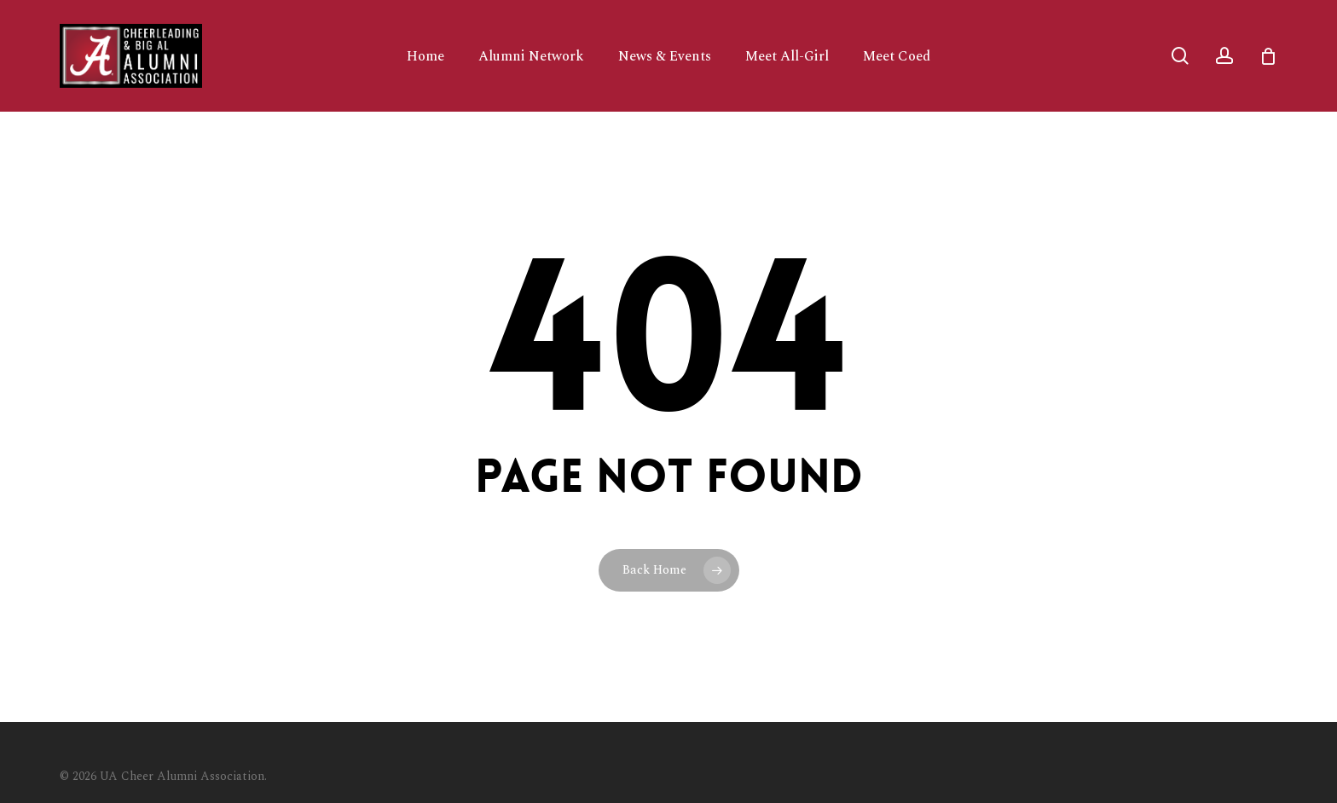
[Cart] (1268, 56)
